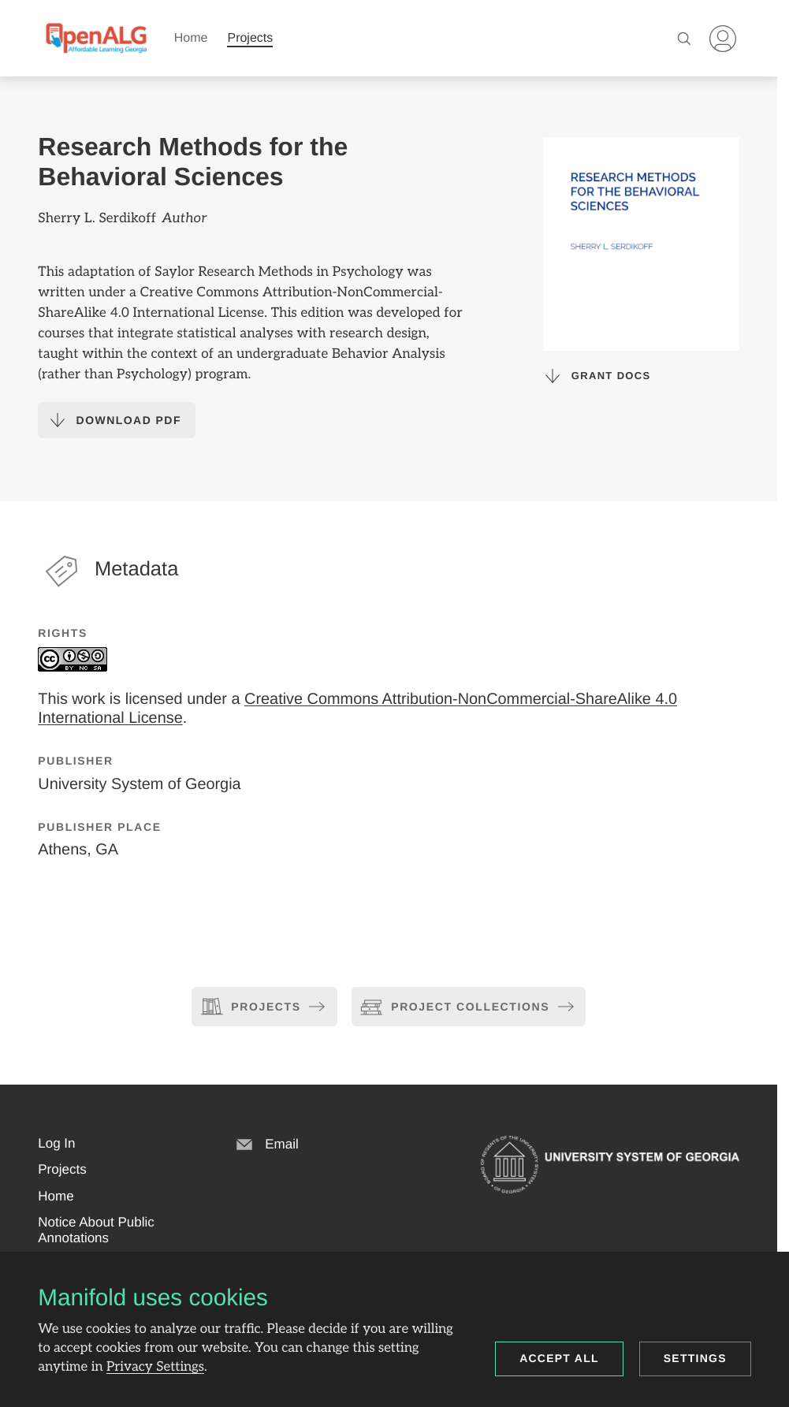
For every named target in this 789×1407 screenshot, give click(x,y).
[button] (56, 1144)
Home (191, 38)
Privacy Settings (155, 1367)
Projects (250, 38)
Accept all (559, 1358)
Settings (695, 1358)
